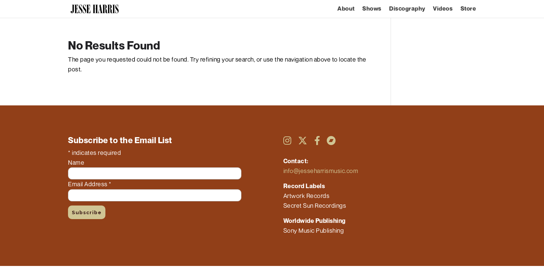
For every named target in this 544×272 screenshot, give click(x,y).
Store (468, 9)
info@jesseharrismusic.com (321, 171)
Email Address (89, 184)
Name (76, 162)
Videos (443, 9)
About (346, 9)
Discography (407, 9)
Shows (372, 9)
